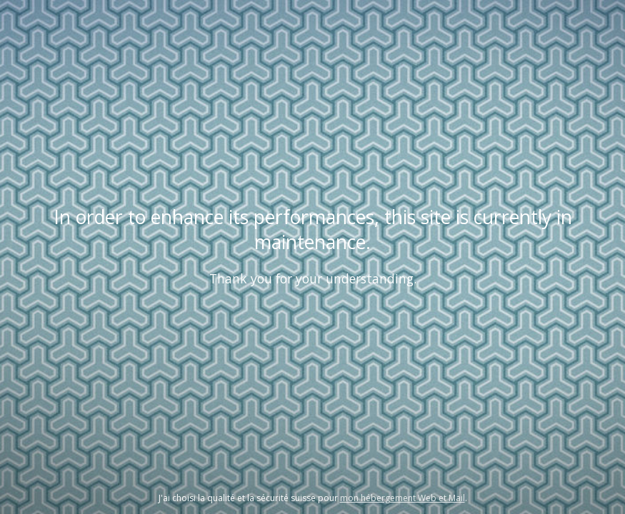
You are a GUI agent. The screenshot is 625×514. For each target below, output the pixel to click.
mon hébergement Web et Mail (402, 498)
